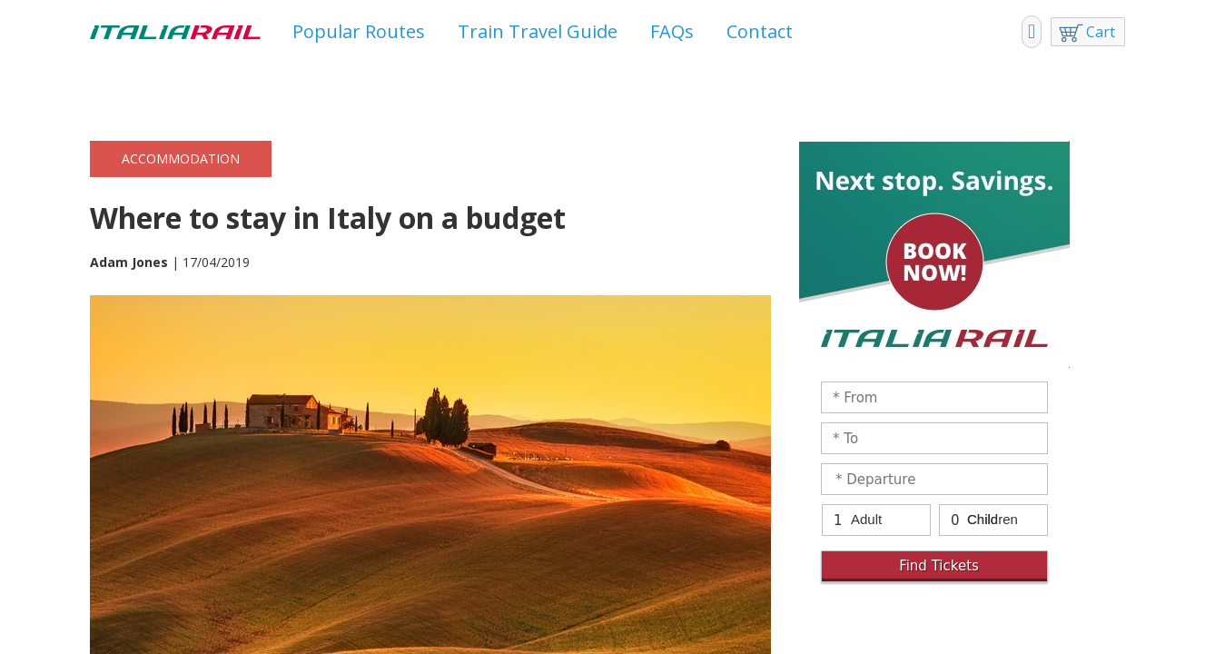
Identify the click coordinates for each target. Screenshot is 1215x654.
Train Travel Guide (537, 31)
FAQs (672, 31)
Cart (1100, 32)
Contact (759, 31)
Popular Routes (358, 31)
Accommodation (181, 158)
